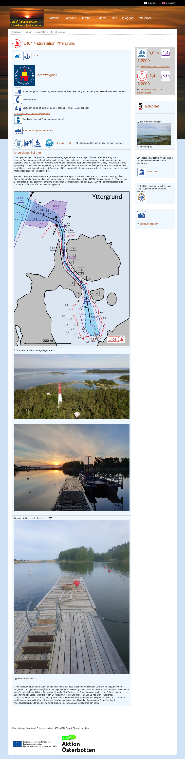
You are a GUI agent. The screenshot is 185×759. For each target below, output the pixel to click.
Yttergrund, (146, 66)
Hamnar (28, 32)
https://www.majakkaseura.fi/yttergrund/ (32, 113)
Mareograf (148, 106)
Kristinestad (40, 32)
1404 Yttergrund (57, 32)
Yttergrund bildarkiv (149, 224)
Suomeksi (150, 3)
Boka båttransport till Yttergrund (33, 131)
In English (168, 3)
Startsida (16, 32)
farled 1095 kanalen (160, 66)
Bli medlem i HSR (57, 143)
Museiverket (148, 172)
